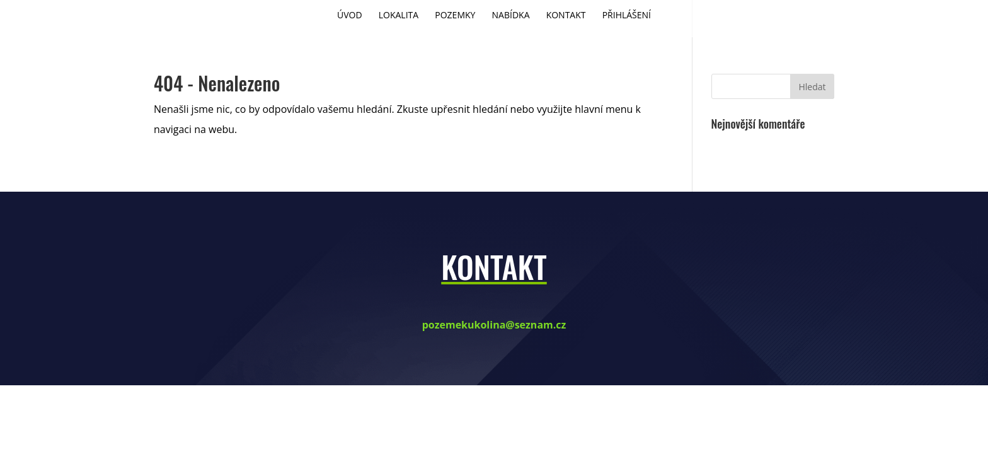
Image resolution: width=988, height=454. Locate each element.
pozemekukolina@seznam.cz (494, 325)
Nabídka (511, 16)
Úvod (349, 16)
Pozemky (455, 16)
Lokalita (398, 16)
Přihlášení (626, 16)
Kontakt (566, 16)
